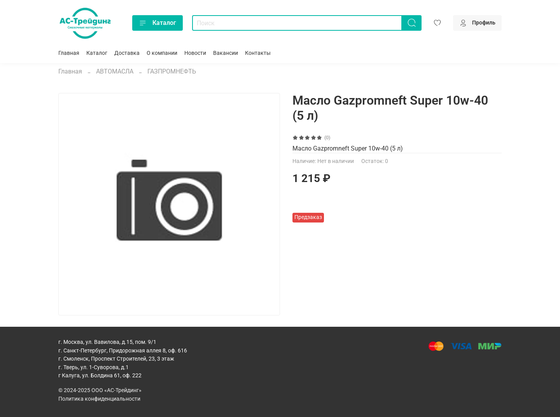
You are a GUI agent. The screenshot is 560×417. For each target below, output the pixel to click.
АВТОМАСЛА (114, 71)
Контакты (258, 53)
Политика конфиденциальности (99, 399)
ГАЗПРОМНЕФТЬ (171, 71)
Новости (195, 53)
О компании (162, 53)
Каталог (157, 23)
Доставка (127, 53)
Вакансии (225, 53)
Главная (68, 53)
